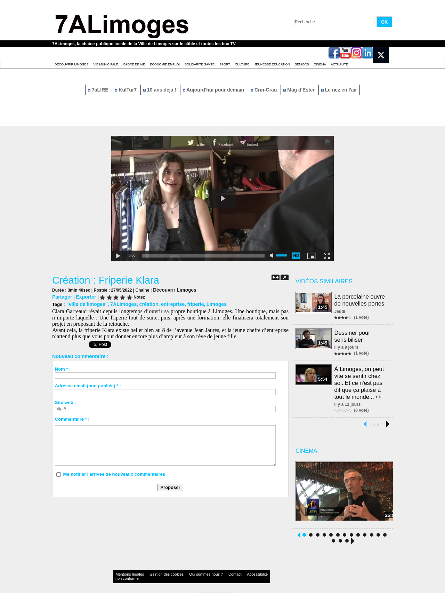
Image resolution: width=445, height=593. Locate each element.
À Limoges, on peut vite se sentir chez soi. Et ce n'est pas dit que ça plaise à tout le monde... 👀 (359, 378)
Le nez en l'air (339, 90)
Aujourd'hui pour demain (214, 90)
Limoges (205, 303)
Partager (61, 296)
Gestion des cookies (155, 570)
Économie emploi (165, 64)
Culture (242, 64)
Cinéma (320, 64)
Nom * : (63, 368)
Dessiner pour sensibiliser (352, 334)
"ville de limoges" (85, 303)
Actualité (339, 64)
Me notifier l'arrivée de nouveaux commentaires (114, 473)
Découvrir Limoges (72, 64)
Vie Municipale (106, 64)
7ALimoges (119, 303)
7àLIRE (99, 90)
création (143, 303)
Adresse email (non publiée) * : (88, 384)
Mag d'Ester (299, 90)
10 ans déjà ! (160, 90)
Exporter (83, 296)
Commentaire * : (72, 418)
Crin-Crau (264, 90)
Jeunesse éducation (272, 64)
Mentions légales (126, 570)
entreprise (165, 303)
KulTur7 (126, 90)
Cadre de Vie (134, 64)
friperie (186, 303)
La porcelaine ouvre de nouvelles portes (360, 299)
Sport (224, 64)
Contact (208, 570)
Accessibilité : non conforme (236, 570)
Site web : (65, 401)
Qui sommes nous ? (186, 570)
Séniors (302, 64)
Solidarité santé (200, 64)
